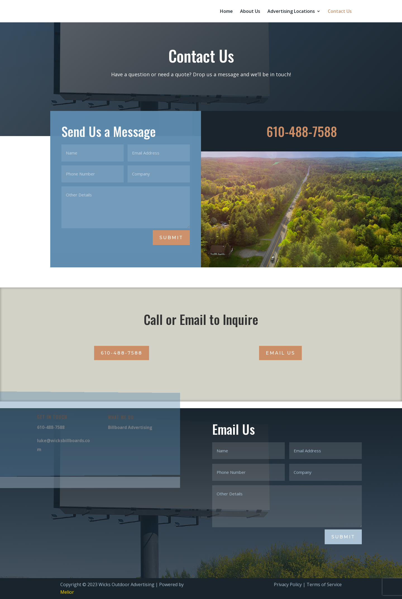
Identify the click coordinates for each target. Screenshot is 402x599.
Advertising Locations (291, 11)
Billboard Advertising (124, 428)
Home (226, 11)
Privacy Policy (288, 584)
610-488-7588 (121, 353)
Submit (171, 237)
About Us (250, 11)
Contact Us (340, 11)
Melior (67, 592)
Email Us (280, 353)
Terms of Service (324, 584)
